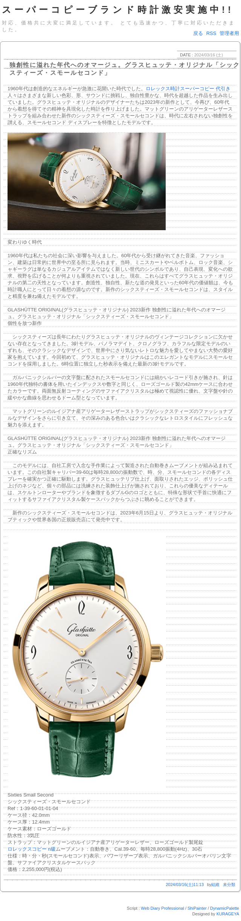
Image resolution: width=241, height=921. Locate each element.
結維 (215, 884)
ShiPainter (197, 908)
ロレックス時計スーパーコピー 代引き (188, 88)
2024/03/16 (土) (208, 55)
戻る (198, 33)
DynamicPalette (224, 908)
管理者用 (229, 33)
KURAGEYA (228, 914)
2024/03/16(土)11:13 (185, 884)
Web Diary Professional (162, 908)
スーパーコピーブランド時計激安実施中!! (118, 10)
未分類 (229, 884)
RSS (211, 33)
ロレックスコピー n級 (32, 849)
